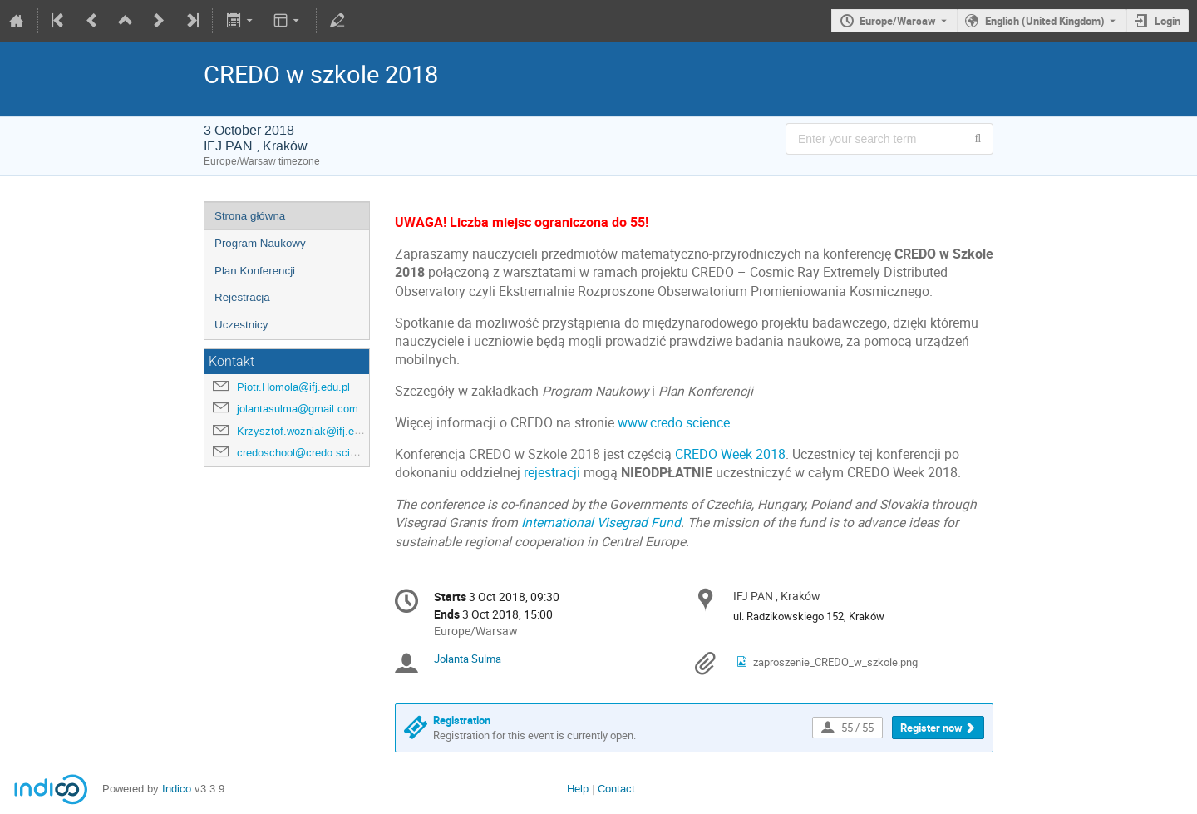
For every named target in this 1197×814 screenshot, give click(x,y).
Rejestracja (242, 297)
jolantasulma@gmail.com (297, 409)
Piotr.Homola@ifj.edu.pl (293, 387)
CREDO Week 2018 (730, 454)
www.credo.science (674, 423)
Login (1167, 20)
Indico (176, 789)
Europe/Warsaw (898, 20)
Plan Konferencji (254, 270)
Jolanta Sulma (467, 658)
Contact (616, 789)
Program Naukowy (260, 243)
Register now (931, 727)
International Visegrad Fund (601, 522)
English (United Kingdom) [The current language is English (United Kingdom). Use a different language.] (1045, 20)
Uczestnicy (241, 324)
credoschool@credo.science (305, 453)
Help (578, 789)
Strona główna (249, 216)
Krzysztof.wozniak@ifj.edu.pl (307, 431)
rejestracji (552, 472)
